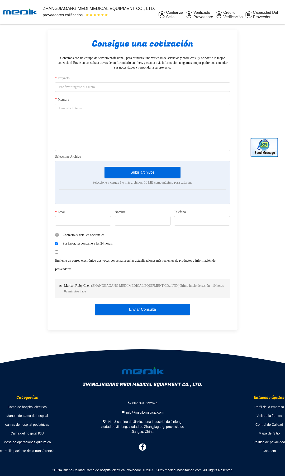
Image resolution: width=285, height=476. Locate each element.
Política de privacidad (269, 442)
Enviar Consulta (142, 309)
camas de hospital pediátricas (27, 424)
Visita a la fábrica (269, 416)
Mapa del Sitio (269, 433)
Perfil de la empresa (269, 407)
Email (60, 212)
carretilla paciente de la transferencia (27, 451)
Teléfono (180, 212)
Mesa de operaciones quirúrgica (27, 442)
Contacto (269, 451)
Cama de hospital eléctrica (27, 407)
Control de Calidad (269, 424)
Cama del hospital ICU (27, 433)
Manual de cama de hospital (27, 416)
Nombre (120, 212)
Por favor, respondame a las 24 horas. (88, 243)
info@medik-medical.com (144, 412)
